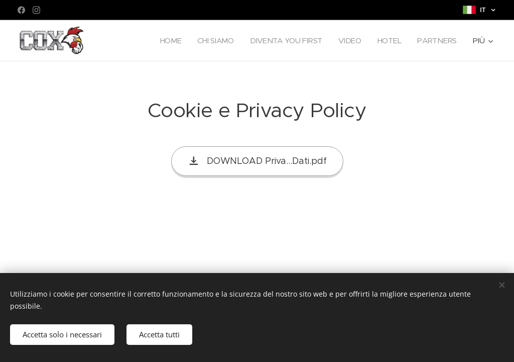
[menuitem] (167, 40)
